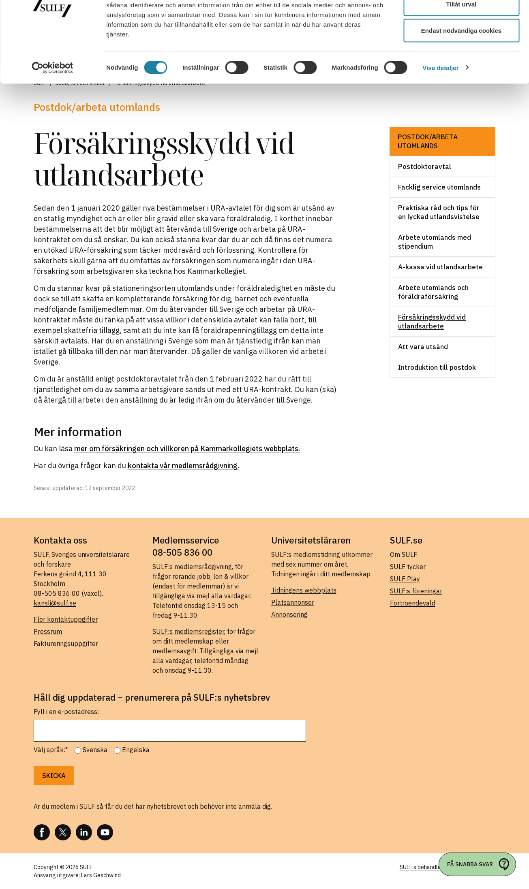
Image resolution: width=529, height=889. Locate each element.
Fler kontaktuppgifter (66, 619)
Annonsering (289, 614)
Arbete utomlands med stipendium (434, 242)
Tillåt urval (461, 48)
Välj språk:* (51, 750)
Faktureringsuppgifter (66, 644)
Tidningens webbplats (303, 590)
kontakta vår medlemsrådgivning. (183, 465)
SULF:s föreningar (416, 591)
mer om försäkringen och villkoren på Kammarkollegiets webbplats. (187, 448)
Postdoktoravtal (424, 166)
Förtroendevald (412, 603)
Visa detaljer (440, 111)
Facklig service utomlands (439, 187)
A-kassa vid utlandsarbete (440, 266)
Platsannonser (292, 602)
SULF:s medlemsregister (188, 631)
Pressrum (48, 631)
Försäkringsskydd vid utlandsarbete (432, 321)
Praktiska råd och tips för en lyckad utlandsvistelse (439, 212)
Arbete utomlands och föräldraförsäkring (433, 292)
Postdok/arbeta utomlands (428, 141)
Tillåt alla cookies (461, 21)
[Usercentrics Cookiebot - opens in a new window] (52, 112)
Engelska (136, 750)
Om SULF (403, 554)
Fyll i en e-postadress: (66, 712)
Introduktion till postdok (437, 367)
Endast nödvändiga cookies (461, 74)
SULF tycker (408, 567)
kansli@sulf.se (55, 603)
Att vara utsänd (423, 346)
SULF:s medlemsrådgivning (192, 567)
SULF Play (405, 579)
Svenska (95, 750)
